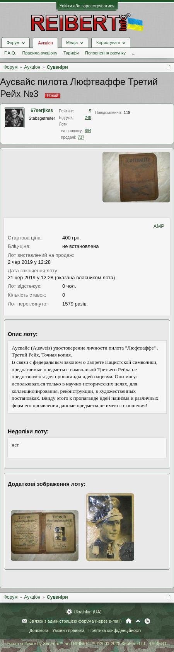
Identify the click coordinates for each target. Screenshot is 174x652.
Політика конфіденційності (115, 630)
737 (81, 137)
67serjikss (42, 110)
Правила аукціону (39, 53)
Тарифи (71, 53)
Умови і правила (68, 630)
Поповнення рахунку (105, 53)
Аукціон (45, 43)
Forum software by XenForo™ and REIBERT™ (87, 643)
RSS (147, 621)
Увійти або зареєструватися (87, 5)
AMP (159, 226)
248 (88, 117)
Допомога (38, 630)
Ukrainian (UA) (87, 612)
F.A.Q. (10, 53)
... (133, 53)
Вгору (138, 621)
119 (127, 112)
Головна (128, 621)
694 (88, 131)
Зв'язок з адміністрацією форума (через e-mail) (75, 621)
